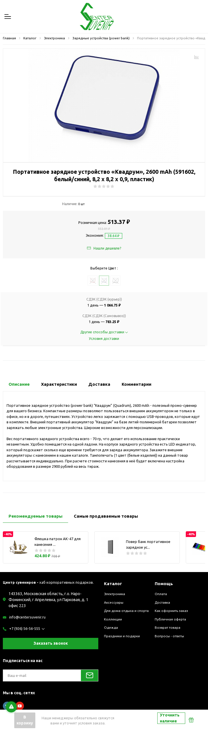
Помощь (164, 583)
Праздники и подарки (122, 636)
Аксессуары (113, 602)
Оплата (161, 594)
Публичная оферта (170, 619)
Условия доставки (104, 338)
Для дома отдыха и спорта (126, 610)
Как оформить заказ (171, 610)
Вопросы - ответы (169, 636)
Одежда (111, 627)
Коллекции (113, 619)
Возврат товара (167, 627)
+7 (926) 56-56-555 (24, 628)
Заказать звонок (51, 643)
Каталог (113, 583)
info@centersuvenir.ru (27, 617)
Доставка (162, 602)
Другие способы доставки (104, 332)
